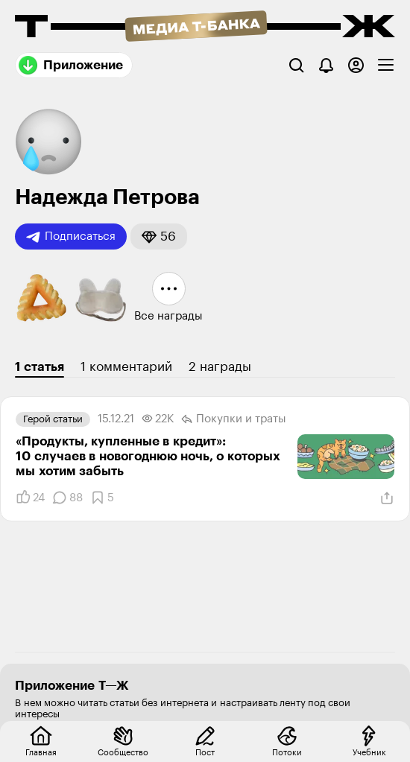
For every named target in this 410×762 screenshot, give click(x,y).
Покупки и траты (233, 419)
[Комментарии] (67, 497)
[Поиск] (296, 65)
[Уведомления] (326, 65)
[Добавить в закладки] (102, 497)
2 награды (220, 367)
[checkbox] (385, 65)
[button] (158, 236)
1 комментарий (126, 367)
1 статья (39, 367)
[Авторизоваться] (356, 65)
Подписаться (71, 236)
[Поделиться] (386, 498)
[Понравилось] (30, 497)
